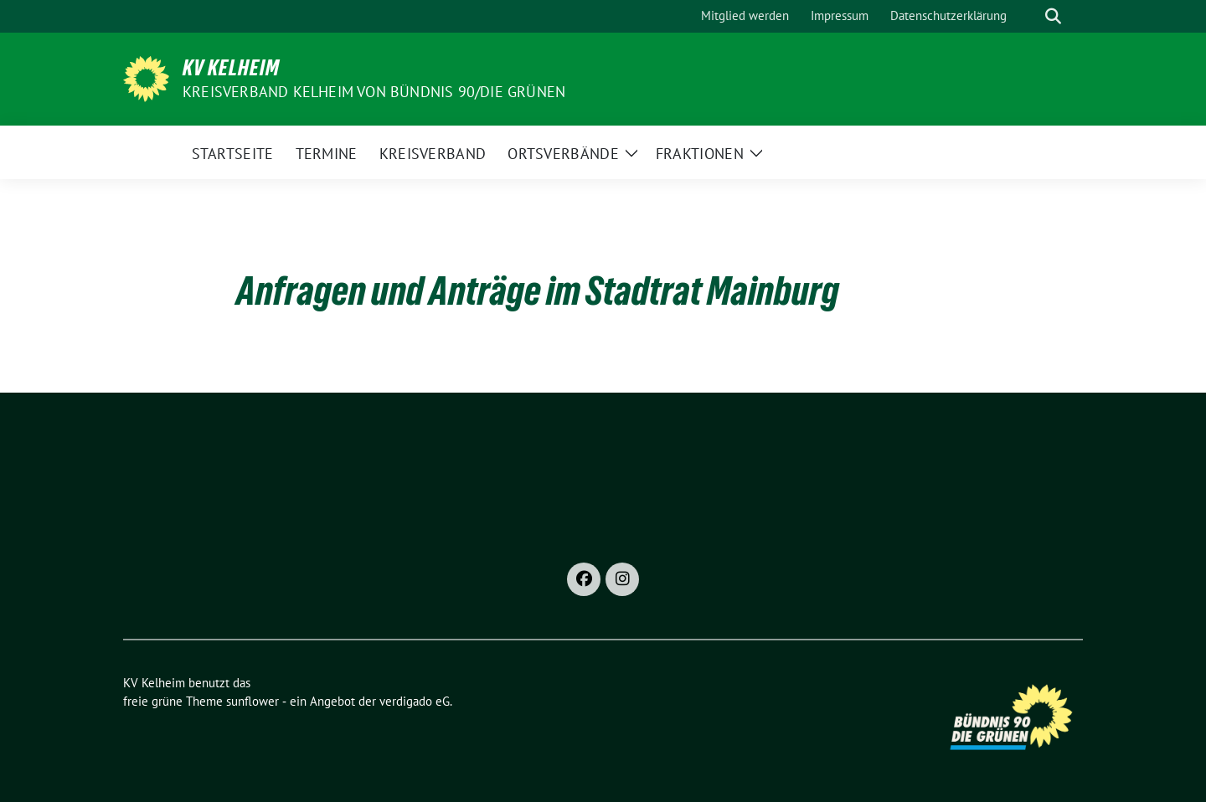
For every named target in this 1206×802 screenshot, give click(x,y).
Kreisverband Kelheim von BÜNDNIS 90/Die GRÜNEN (374, 91)
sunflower (252, 701)
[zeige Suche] (1053, 16)
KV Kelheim (231, 67)
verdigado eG (414, 701)
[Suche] (1029, 16)
